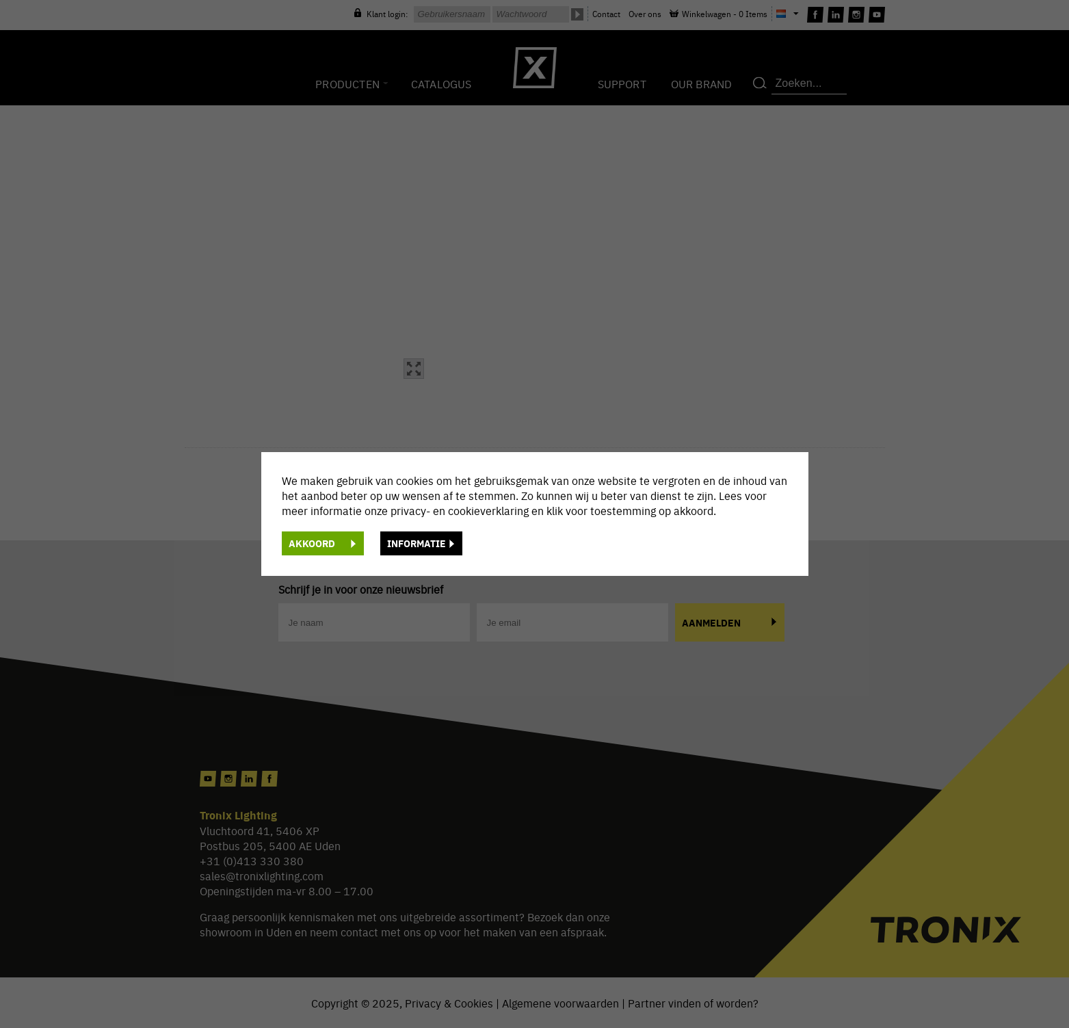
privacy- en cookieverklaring (461, 510)
